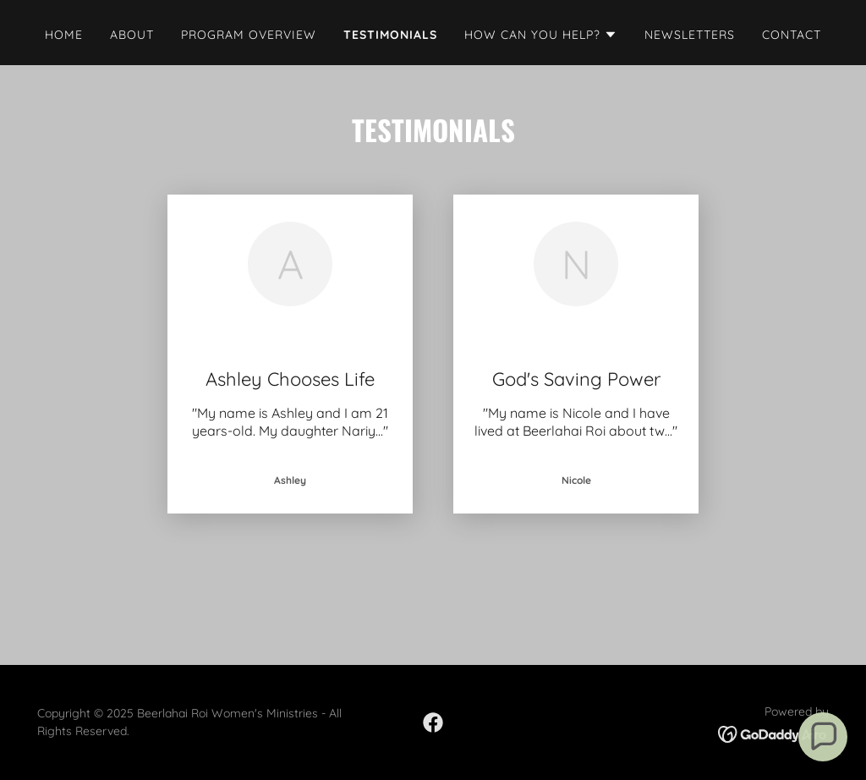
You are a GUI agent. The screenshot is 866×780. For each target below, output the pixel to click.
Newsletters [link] (689, 34)
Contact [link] (791, 34)
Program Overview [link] (248, 34)
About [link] (132, 34)
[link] (433, 722)
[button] (540, 35)
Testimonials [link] (390, 34)
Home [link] (64, 34)
